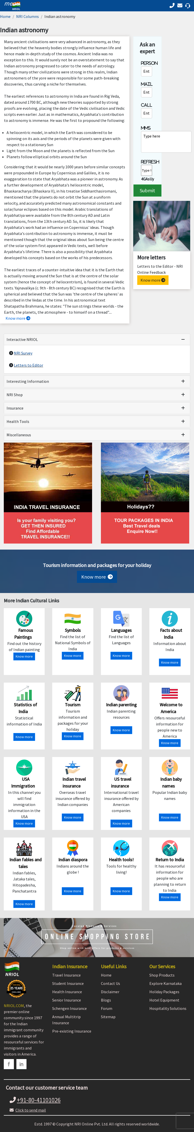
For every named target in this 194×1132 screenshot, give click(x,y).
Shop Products (162, 975)
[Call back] (180, 5)
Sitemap (108, 1016)
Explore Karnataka (165, 983)
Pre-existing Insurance (71, 1031)
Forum (106, 1008)
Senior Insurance (66, 1000)
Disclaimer (110, 991)
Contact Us (110, 983)
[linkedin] (21, 1064)
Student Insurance (68, 983)
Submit (147, 190)
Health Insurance (67, 991)
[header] (10, 3)
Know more (18, 318)
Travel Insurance (66, 975)
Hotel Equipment (164, 1000)
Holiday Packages (164, 991)
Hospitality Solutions (167, 1008)
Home (5, 16)
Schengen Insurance (69, 1008)
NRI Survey (23, 353)
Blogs (106, 1000)
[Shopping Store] (97, 937)
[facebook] (9, 1064)
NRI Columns (27, 16)
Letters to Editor (28, 365)
